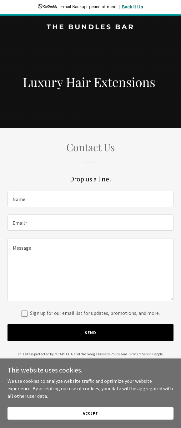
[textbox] (90, 199)
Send (90, 332)
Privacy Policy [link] (109, 354)
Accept (90, 413)
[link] (90, 27)
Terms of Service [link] (140, 354)
